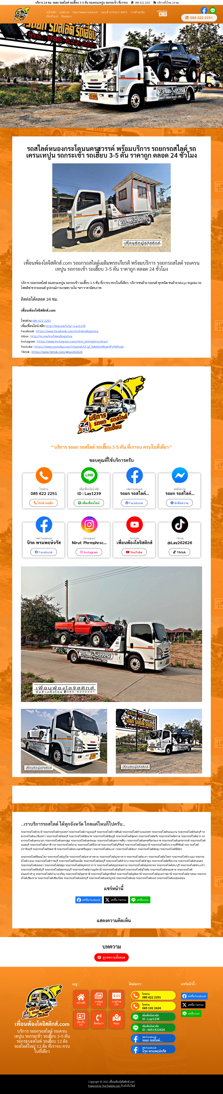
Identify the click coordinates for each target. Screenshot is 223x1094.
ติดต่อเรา (66, 16)
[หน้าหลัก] (81, 996)
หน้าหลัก (51, 12)
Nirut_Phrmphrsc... (89, 542)
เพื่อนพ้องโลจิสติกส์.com (42, 1023)
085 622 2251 (41, 321)
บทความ (64, 12)
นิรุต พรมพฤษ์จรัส (44, 542)
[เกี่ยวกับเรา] (81, 1015)
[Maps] (116, 1017)
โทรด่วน (44, 489)
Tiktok (180, 538)
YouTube (135, 538)
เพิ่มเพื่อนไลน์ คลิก (89, 489)
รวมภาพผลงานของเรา (85, 12)
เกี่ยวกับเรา (52, 16)
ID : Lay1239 (89, 493)
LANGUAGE (162, 10)
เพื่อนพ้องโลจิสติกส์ (134, 542)
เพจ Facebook (134, 489)
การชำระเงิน (138, 12)
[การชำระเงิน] (116, 995)
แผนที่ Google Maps (114, 12)
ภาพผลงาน (99, 1002)
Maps (117, 1022)
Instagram (89, 538)
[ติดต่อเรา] (98, 1017)
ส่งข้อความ (180, 489)
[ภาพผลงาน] (98, 995)
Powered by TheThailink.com (104, 1085)
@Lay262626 (179, 542)
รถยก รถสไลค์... (134, 493)
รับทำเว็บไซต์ (128, 1085)
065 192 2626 (151, 1007)
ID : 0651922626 (153, 1029)
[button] (4, 76)
